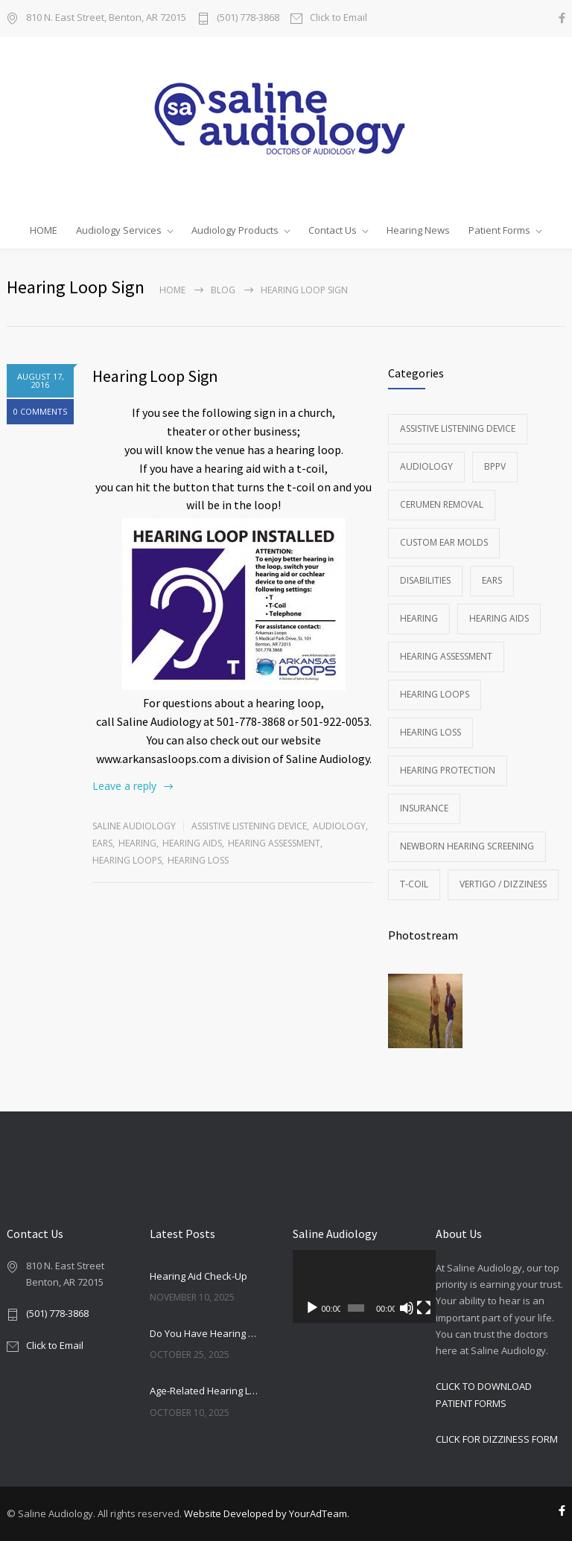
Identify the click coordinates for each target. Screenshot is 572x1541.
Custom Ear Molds (444, 542)
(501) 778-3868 (248, 18)
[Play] (312, 1308)
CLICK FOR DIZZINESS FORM (497, 1439)
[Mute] (398, 1308)
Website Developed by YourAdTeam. (266, 1513)
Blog (223, 290)
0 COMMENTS (40, 411)
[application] (357, 1286)
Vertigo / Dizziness (503, 884)
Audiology (339, 826)
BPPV (495, 466)
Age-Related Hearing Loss (205, 1390)
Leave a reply (124, 786)
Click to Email (338, 18)
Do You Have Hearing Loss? (205, 1333)
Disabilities (425, 580)
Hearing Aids (192, 843)
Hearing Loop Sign (155, 376)
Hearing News (418, 230)
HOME (43, 230)
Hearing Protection (447, 770)
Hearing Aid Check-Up (198, 1276)
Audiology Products (235, 230)
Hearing (137, 843)
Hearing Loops (127, 860)
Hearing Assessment (274, 843)
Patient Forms (499, 230)
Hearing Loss (198, 860)
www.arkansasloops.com (158, 758)
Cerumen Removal (441, 504)
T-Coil (414, 884)
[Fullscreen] (412, 1308)
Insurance (424, 808)
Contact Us (332, 230)
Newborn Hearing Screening (467, 846)
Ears (102, 843)
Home (172, 290)
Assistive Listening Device (249, 826)
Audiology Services (119, 230)
